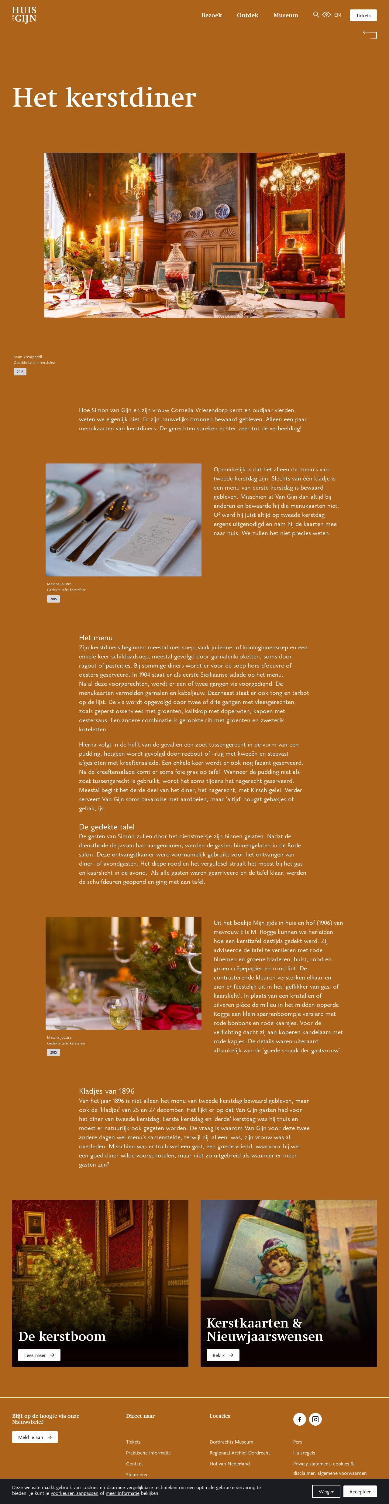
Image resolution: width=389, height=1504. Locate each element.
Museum (286, 15)
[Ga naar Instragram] (315, 1419)
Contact (134, 1464)
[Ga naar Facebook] (299, 1419)
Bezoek (211, 15)
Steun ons (136, 1474)
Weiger (326, 1491)
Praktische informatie (148, 1453)
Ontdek (247, 15)
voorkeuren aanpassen (74, 1493)
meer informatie (122, 1493)
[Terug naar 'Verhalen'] (194, 34)
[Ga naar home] (67, 15)
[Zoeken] (316, 15)
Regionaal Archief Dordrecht (240, 1453)
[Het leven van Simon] (326, 15)
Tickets (363, 15)
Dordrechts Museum (231, 1442)
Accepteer (360, 1491)
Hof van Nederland (230, 1464)
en (337, 15)
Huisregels (304, 1453)
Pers (297, 1442)
